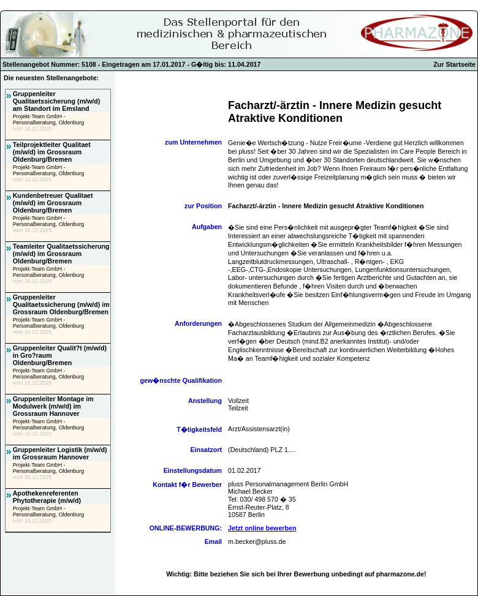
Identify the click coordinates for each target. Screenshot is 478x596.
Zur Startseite (454, 64)
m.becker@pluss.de (257, 541)
